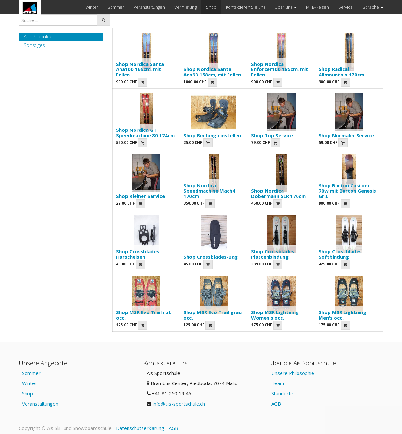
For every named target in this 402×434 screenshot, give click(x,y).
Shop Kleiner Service (140, 196)
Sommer (31, 373)
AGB (276, 403)
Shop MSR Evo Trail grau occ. (212, 315)
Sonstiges (34, 45)
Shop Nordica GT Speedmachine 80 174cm (145, 132)
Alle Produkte (38, 36)
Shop (27, 393)
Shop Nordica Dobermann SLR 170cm (278, 193)
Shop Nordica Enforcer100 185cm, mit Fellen (279, 69)
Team (277, 383)
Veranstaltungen (40, 403)
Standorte (282, 393)
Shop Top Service (272, 135)
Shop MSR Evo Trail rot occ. (143, 315)
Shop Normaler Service (346, 135)
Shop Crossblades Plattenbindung (272, 254)
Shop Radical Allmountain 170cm (341, 72)
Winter (29, 383)
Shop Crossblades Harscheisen (137, 254)
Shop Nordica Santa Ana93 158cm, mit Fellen (212, 72)
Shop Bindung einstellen (212, 135)
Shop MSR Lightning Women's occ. (275, 315)
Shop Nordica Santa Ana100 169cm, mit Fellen (140, 69)
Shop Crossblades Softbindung (340, 254)
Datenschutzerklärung (140, 428)
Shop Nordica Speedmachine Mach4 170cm (209, 190)
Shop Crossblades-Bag (210, 257)
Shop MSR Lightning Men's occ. (342, 315)
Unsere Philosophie (292, 373)
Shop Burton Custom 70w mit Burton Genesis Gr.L (347, 190)
